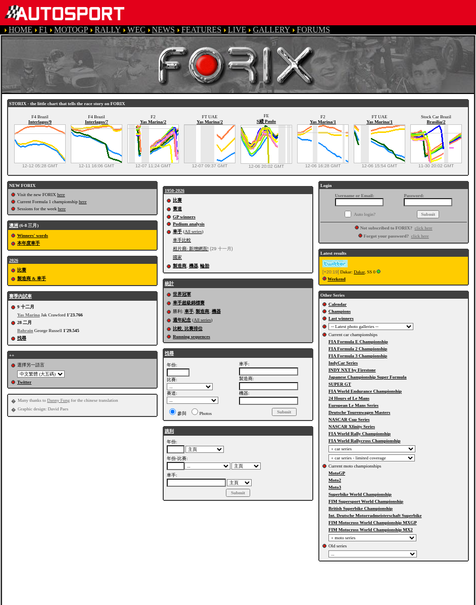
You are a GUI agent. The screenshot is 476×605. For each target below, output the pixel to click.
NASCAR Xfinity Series (351, 426)
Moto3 (334, 487)
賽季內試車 (20, 296)
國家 (177, 257)
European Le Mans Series (353, 405)
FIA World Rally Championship (359, 433)
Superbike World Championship (360, 494)
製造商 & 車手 (31, 278)
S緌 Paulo (266, 121)
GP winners (184, 216)
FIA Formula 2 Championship (357, 348)
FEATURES (201, 29)
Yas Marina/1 (323, 121)
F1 (43, 29)
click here (423, 227)
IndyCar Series (343, 362)
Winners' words (32, 235)
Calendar (337, 304)
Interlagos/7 (96, 121)
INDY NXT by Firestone (352, 370)
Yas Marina (28, 314)
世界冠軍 (182, 294)
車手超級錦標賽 (189, 302)
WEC (136, 29)
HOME (20, 29)
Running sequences (191, 336)
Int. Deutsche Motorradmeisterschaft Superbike (374, 515)
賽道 (177, 208)
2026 (13, 260)
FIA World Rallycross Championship (364, 440)
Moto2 (334, 480)
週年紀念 (182, 319)
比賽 (21, 269)
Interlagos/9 (40, 121)
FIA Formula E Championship (358, 341)
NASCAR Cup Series (349, 419)
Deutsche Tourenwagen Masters (359, 412)
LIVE (237, 29)
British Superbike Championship (360, 508)
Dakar (359, 271)
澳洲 (13, 225)
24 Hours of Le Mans (348, 398)
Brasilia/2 (435, 121)
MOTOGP (71, 29)
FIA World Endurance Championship (365, 391)
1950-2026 (174, 190)
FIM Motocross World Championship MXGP (372, 522)
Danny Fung (58, 400)
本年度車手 (28, 243)
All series (193, 231)
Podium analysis (189, 223)
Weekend (336, 279)
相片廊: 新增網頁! (191, 248)
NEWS (163, 29)
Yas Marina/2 (153, 121)
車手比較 (182, 240)
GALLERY (271, 29)
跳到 (169, 431)
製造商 (179, 265)
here (61, 194)
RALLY (107, 29)
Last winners (341, 318)
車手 (177, 231)
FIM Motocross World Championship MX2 (370, 529)
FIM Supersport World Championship (365, 501)
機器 (193, 265)
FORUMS (313, 29)
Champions (339, 311)
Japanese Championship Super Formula (367, 377)
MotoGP (336, 473)
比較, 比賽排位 (188, 328)
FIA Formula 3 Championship (357, 355)
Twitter (24, 382)
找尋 (21, 338)
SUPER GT (339, 384)
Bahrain (25, 330)
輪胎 (204, 265)
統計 (169, 283)
